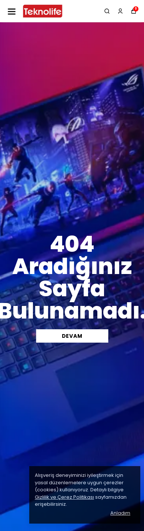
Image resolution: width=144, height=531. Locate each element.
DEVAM (72, 336)
